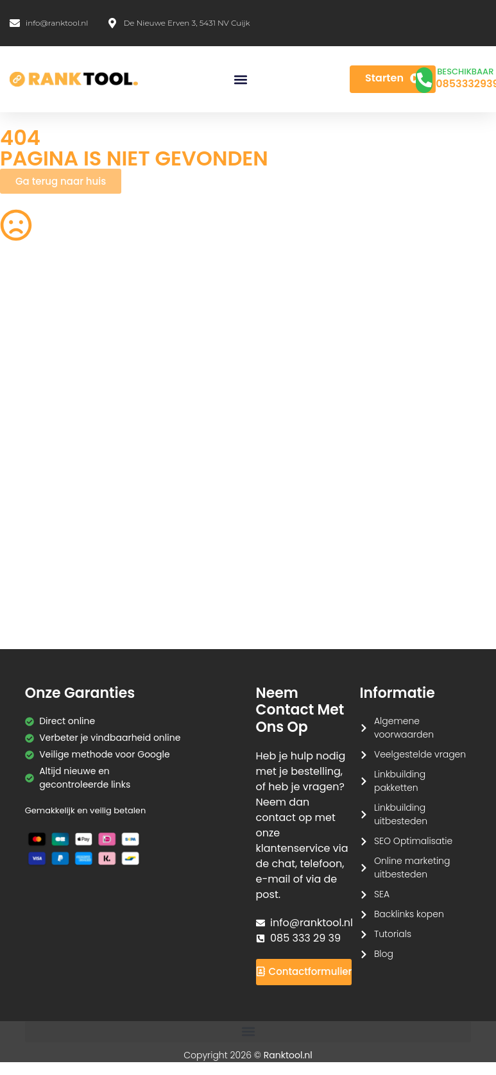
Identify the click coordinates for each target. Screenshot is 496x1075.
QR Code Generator (43, 320)
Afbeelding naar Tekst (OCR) (178, 479)
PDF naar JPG (415, 370)
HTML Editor (411, 345)
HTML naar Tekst (36, 599)
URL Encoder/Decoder (177, 535)
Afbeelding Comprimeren (160, 440)
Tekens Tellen (30, 433)
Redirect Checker (424, 599)
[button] (240, 79)
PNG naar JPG (289, 433)
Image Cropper (292, 370)
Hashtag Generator (429, 574)
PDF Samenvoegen (42, 408)
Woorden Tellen (163, 320)
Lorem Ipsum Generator (53, 535)
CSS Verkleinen (162, 345)
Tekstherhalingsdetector (54, 624)
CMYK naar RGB (163, 574)
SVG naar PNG (31, 510)
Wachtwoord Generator (439, 408)
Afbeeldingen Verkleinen (312, 320)
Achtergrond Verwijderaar (157, 377)
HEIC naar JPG (289, 408)
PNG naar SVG (31, 370)
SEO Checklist (416, 320)
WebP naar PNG (421, 472)
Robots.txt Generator (46, 345)
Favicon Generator (299, 599)
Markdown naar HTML (48, 574)
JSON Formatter (421, 535)
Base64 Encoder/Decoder (297, 542)
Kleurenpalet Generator (181, 599)
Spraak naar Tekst (40, 472)
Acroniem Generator (304, 345)
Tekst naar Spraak (426, 433)
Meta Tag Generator (303, 574)
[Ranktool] (74, 79)
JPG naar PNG (289, 472)
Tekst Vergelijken (295, 510)
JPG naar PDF (158, 408)
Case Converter (421, 510)
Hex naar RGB (159, 510)
